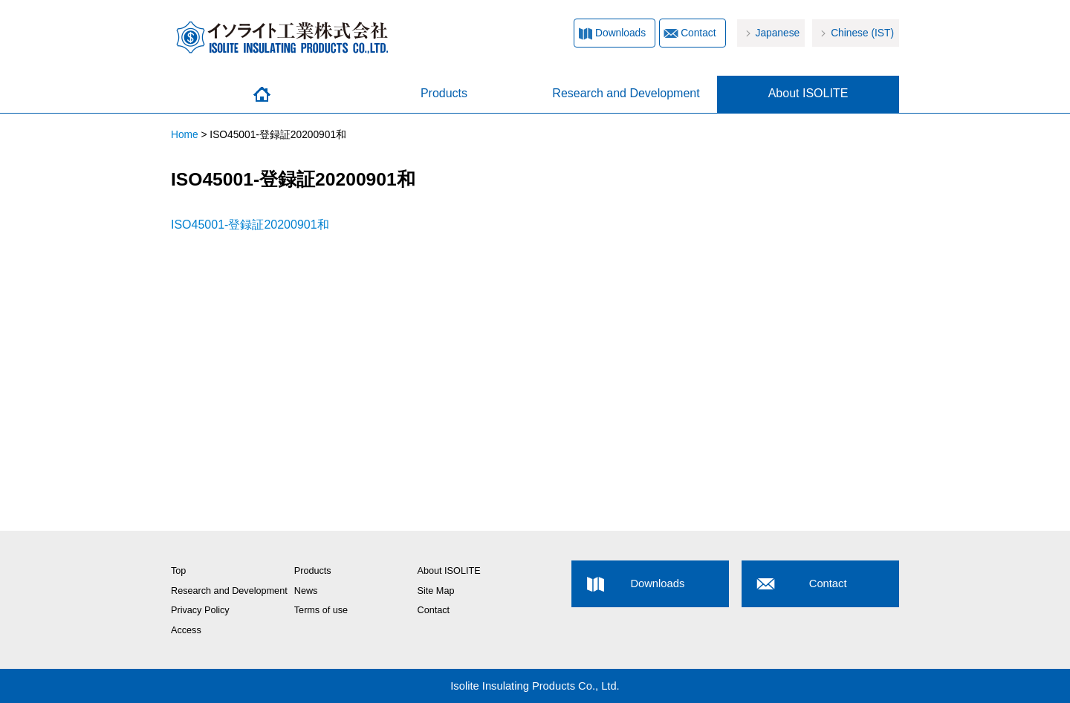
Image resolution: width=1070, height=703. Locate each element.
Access (186, 630)
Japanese (778, 33)
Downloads (620, 33)
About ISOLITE (808, 93)
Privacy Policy (200, 610)
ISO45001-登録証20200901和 (250, 224)
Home (262, 94)
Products (444, 93)
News (306, 591)
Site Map (436, 591)
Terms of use (321, 610)
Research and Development (625, 93)
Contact (698, 33)
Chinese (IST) (862, 33)
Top (178, 571)
